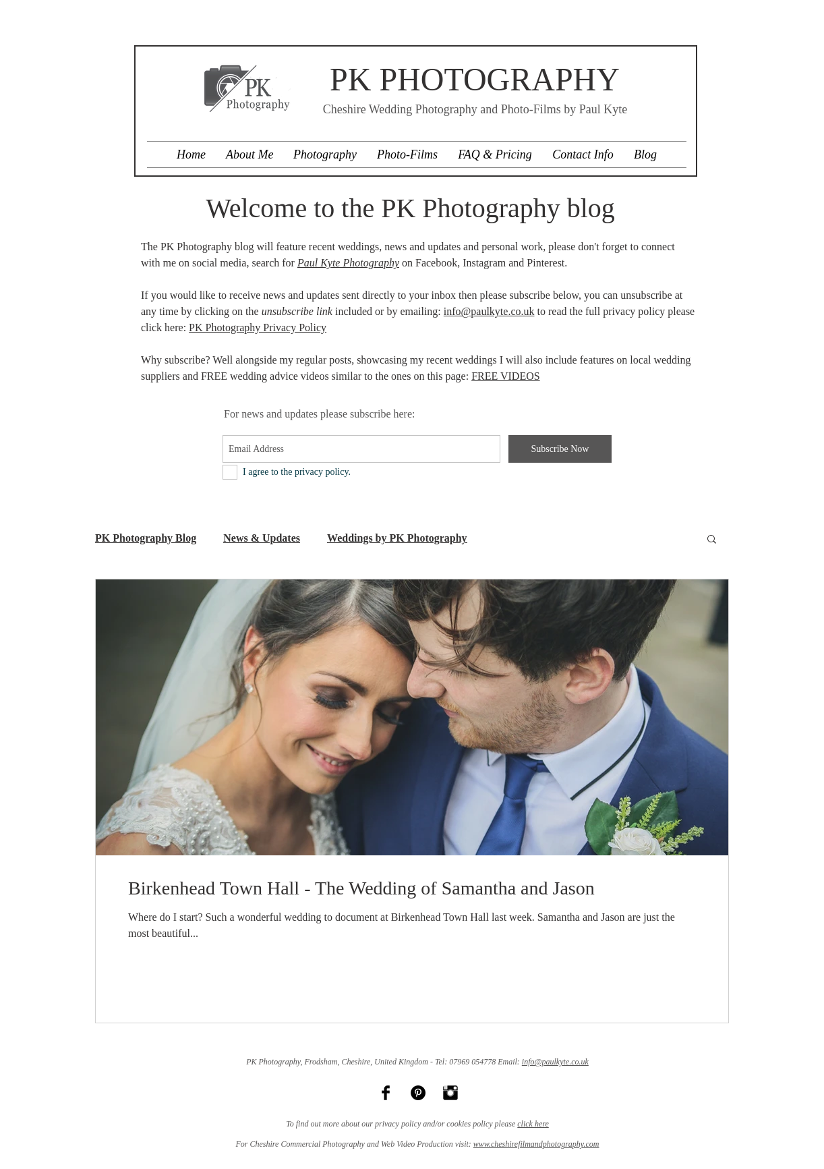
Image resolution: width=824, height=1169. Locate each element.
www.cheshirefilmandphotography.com (536, 1144)
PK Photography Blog (145, 538)
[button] (711, 540)
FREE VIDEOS (505, 376)
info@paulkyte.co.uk (489, 311)
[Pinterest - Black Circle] (418, 1092)
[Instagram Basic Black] (450, 1092)
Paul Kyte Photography (348, 262)
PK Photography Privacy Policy (257, 327)
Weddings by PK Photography (397, 538)
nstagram (486, 262)
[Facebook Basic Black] (385, 1092)
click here (533, 1124)
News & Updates (261, 538)
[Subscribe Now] (560, 449)
